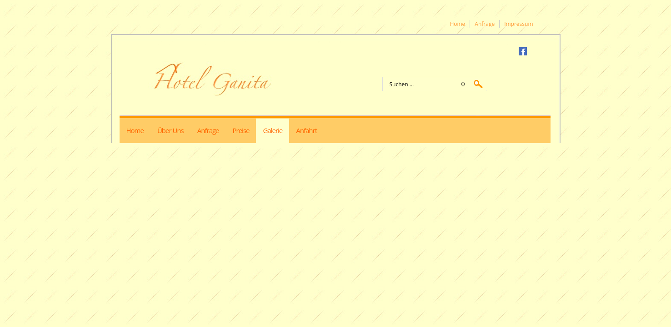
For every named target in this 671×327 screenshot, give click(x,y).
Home (457, 24)
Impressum (518, 24)
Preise (241, 130)
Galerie (272, 130)
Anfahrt (306, 130)
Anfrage (485, 24)
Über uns (170, 130)
